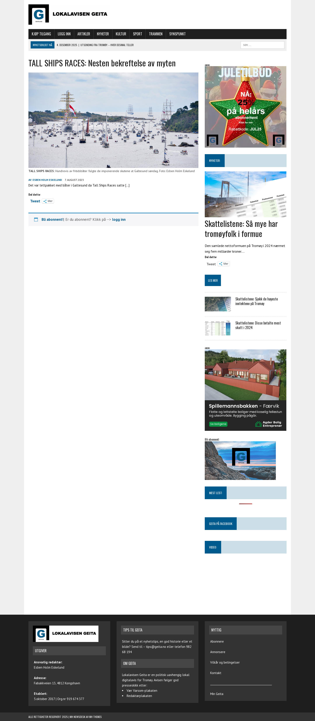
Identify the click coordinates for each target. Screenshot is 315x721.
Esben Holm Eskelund (47, 179)
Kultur (121, 33)
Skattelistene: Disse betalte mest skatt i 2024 (258, 325)
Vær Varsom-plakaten (142, 690)
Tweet (35, 201)
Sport (137, 33)
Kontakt (215, 673)
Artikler (83, 33)
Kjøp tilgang (41, 33)
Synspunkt (177, 33)
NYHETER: (214, 160)
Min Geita (216, 694)
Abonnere (217, 641)
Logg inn (64, 33)
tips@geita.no (156, 647)
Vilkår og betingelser (225, 662)
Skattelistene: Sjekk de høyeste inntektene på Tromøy (256, 301)
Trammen (156, 33)
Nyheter (103, 33)
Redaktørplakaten (139, 696)
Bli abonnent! (52, 219)
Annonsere (217, 652)
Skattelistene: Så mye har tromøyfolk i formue (241, 228)
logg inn (119, 219)
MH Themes (95, 717)
